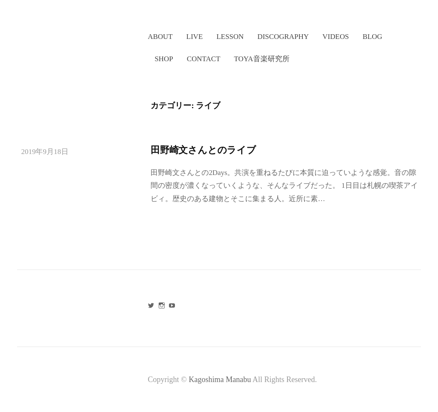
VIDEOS (336, 37)
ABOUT (160, 37)
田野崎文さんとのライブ (203, 150)
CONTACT (203, 59)
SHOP (163, 59)
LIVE (194, 37)
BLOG (372, 37)
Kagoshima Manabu (220, 379)
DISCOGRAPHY (283, 37)
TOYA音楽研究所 (262, 59)
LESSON (230, 37)
